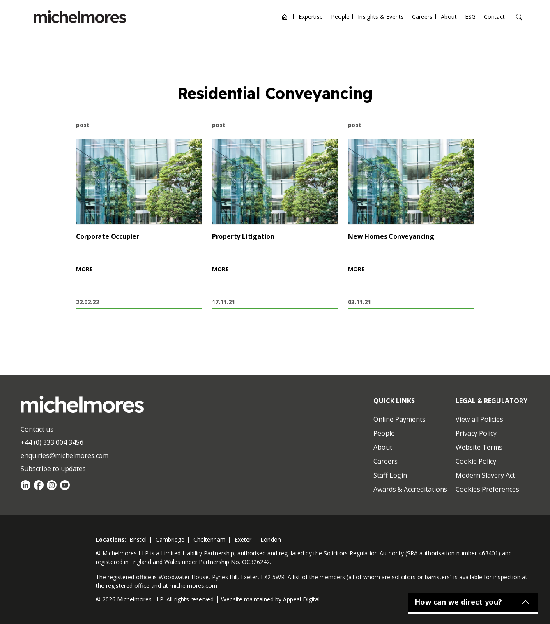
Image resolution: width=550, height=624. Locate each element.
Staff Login (390, 475)
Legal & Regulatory (491, 400)
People (340, 17)
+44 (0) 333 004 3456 (52, 442)
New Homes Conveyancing (391, 236)
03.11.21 (359, 302)
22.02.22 (87, 302)
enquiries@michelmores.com (64, 455)
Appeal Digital (301, 599)
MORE (84, 269)
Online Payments (399, 419)
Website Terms (479, 447)
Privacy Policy (476, 433)
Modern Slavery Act (485, 475)
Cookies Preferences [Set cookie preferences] (487, 489)
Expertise (311, 17)
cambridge (170, 539)
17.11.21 (223, 302)
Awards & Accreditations (410, 489)
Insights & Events (381, 17)
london (270, 539)
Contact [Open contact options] (494, 17)
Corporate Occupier (107, 236)
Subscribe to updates (53, 468)
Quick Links (394, 400)
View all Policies (479, 419)
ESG (470, 17)
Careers (422, 17)
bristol (138, 539)
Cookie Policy (476, 461)
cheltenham (209, 539)
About (449, 17)
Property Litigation (243, 236)
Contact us (37, 429)
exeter (243, 539)
